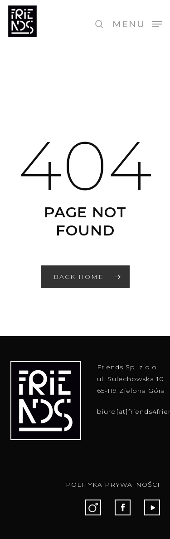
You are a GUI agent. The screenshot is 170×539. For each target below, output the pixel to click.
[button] (137, 24)
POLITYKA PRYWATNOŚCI (113, 484)
